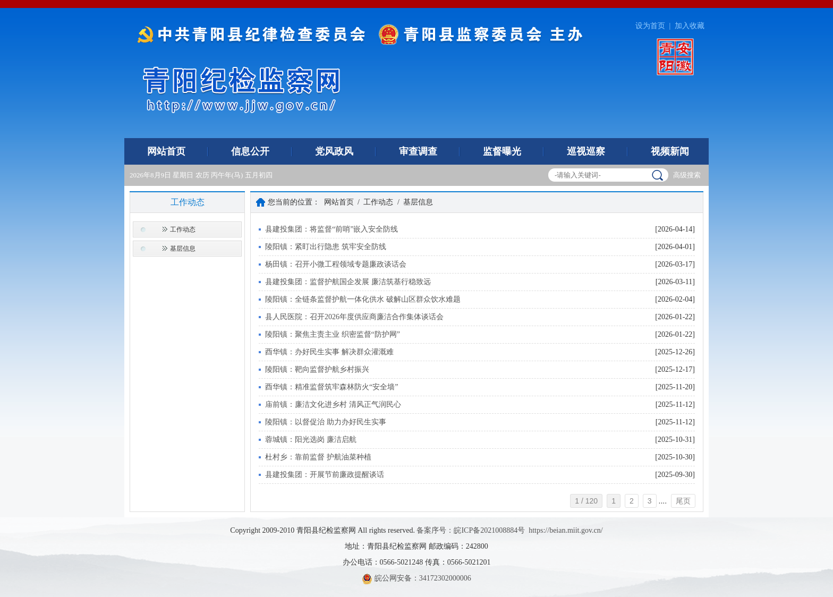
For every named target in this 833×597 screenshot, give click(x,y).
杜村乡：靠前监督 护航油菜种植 (318, 457)
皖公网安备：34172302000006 (416, 578)
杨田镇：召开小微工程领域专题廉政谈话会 (335, 264)
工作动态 (183, 229)
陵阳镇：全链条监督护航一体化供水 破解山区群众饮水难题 (363, 299)
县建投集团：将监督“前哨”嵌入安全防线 (331, 229)
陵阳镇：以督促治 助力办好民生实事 (325, 422)
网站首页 (166, 151)
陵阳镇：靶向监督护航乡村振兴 (317, 369)
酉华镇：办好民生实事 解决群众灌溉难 (329, 352)
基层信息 (183, 248)
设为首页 (650, 26)
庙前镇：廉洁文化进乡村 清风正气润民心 (333, 404)
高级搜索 (687, 175)
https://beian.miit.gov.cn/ (565, 530)
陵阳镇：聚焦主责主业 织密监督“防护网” (332, 334)
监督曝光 (502, 151)
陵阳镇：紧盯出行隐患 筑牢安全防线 (325, 247)
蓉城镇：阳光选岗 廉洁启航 (310, 440)
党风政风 (334, 151)
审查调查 (418, 151)
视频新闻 (670, 151)
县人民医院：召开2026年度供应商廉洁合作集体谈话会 (354, 317)
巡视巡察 (586, 151)
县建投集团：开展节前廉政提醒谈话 (324, 475)
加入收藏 (689, 26)
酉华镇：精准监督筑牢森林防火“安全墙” (331, 387)
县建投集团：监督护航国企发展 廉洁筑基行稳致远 (348, 282)
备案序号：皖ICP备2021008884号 (470, 530)
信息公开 (250, 151)
